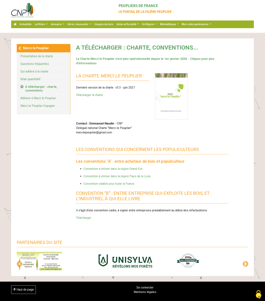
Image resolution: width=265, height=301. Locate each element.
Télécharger (83, 218)
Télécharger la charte (89, 95)
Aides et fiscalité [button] (126, 24)
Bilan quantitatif (30, 79)
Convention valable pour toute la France (108, 183)
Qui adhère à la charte (34, 71)
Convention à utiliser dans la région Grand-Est (112, 169)
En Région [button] (148, 24)
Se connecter (144, 287)
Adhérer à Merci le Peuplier (38, 98)
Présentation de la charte (36, 56)
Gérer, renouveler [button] (78, 24)
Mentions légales (145, 292)
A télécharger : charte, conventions (38, 88)
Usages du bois (103, 24)
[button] (19, 264)
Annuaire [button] (56, 24)
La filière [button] (40, 24)
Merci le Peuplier (34, 48)
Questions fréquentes (34, 64)
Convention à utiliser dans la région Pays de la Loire (117, 176)
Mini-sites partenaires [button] (195, 24)
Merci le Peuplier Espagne (37, 106)
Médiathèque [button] (168, 24)
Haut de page (23, 289)
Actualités (26, 24)
